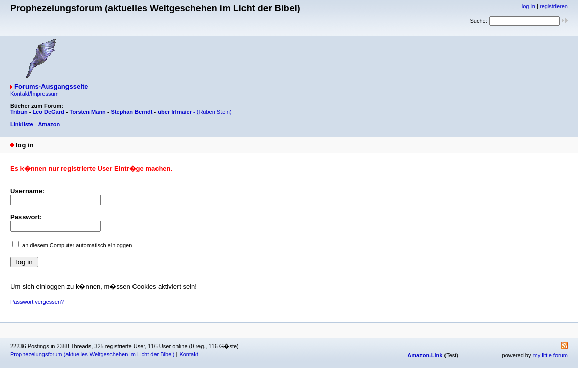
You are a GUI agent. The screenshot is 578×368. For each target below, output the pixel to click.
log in (528, 6)
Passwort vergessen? (37, 301)
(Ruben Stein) (214, 112)
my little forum (550, 355)
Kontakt (188, 354)
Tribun (19, 112)
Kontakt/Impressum (34, 93)
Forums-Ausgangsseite (51, 86)
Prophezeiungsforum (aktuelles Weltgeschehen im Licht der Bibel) (92, 354)
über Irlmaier (175, 112)
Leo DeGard (48, 112)
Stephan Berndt (132, 112)
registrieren (554, 6)
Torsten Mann (88, 112)
